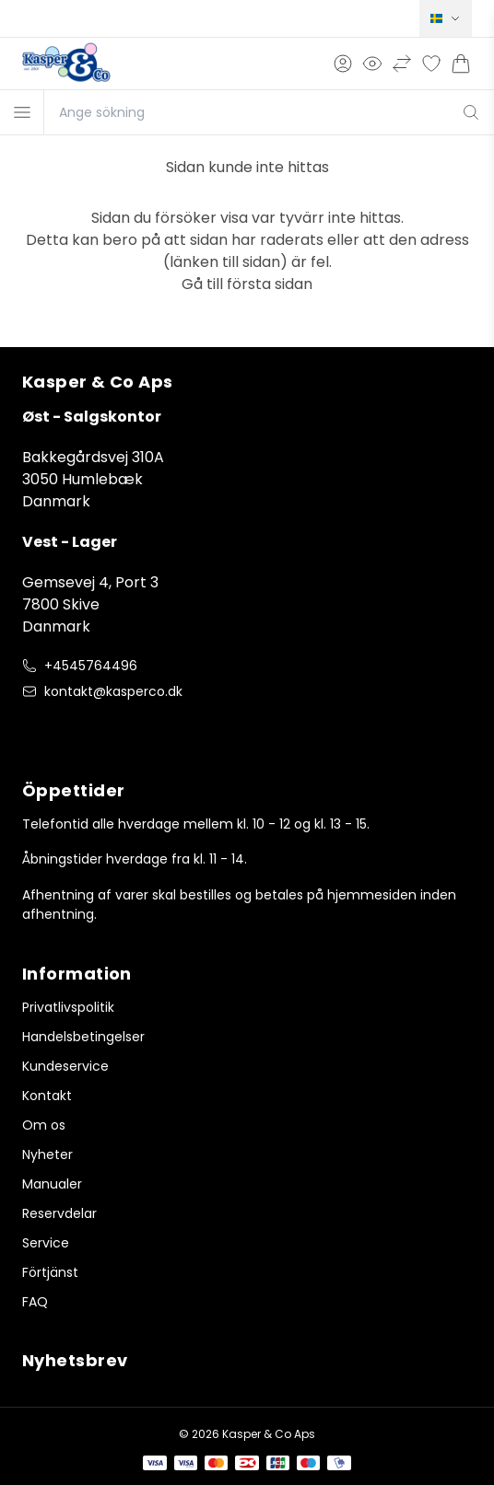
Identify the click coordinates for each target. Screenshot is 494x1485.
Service (45, 1243)
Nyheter (47, 1154)
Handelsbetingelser (83, 1036)
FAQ (35, 1302)
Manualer (52, 1184)
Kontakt (47, 1095)
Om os (43, 1125)
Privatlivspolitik (68, 1007)
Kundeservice (65, 1066)
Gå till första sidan (247, 284)
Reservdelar (59, 1213)
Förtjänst (50, 1272)
